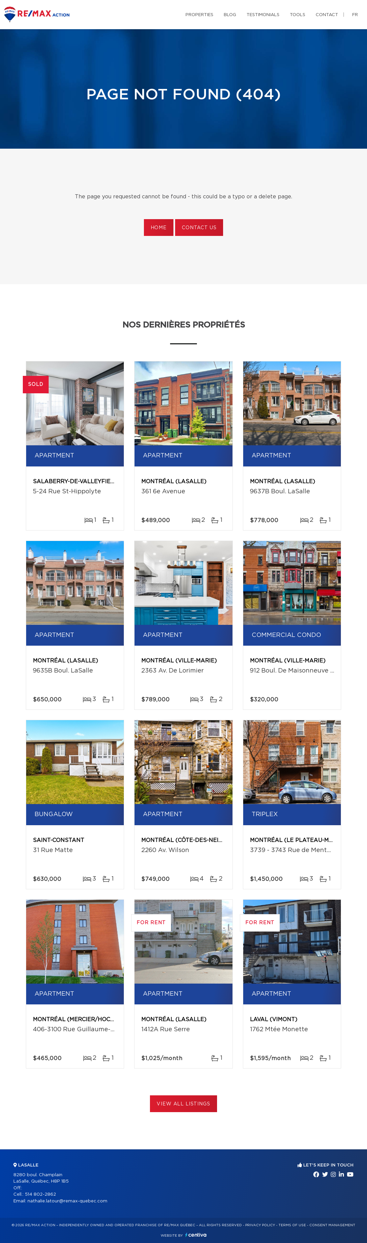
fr (355, 15)
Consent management (332, 1225)
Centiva (196, 1235)
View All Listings (183, 1104)
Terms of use (292, 1225)
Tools (297, 15)
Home (159, 228)
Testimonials (263, 15)
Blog (230, 15)
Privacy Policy (260, 1225)
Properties (199, 15)
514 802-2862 (40, 1194)
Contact (327, 15)
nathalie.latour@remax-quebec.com (67, 1201)
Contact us (199, 228)
